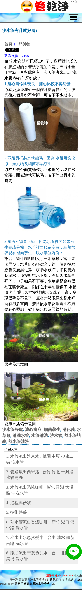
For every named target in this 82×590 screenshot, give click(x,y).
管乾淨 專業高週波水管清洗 (32, 583)
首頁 (8, 44)
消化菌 (68, 429)
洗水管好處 (12, 429)
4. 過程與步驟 (18, 502)
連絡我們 (52, 579)
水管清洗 (39, 435)
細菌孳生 (52, 429)
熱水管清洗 (18, 441)
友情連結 (67, 579)
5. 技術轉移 (16, 512)
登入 (74, 2)
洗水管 (56, 435)
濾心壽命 (33, 429)
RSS (79, 579)
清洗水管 (20, 435)
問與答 (24, 44)
